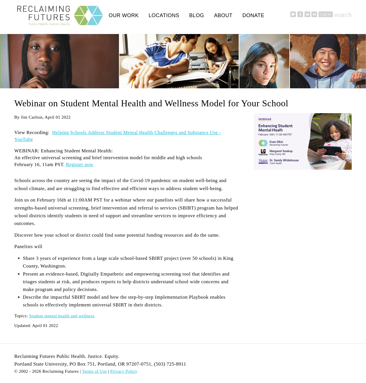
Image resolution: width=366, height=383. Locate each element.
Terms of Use (94, 371)
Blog (196, 15)
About (223, 15)
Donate (253, 15)
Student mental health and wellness (62, 316)
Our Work (124, 15)
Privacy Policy (124, 371)
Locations (164, 15)
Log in (326, 14)
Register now (80, 164)
